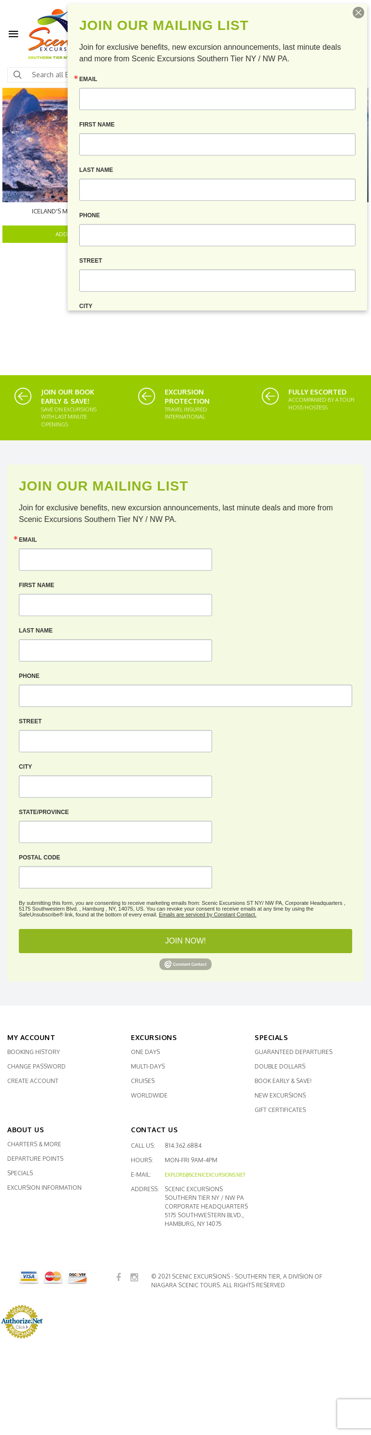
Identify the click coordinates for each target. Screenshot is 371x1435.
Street (30, 721)
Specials (20, 1173)
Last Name (36, 630)
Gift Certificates (280, 1109)
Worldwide (149, 1095)
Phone (29, 676)
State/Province (44, 812)
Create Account (32, 1080)
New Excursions (280, 1095)
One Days (145, 1051)
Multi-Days (148, 1066)
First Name (36, 585)
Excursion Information (44, 1187)
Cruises (143, 1080)
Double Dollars (280, 1066)
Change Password (36, 1066)
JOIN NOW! (185, 941)
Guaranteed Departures (293, 1051)
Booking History (33, 1051)
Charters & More (34, 1144)
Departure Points (35, 1158)
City (25, 767)
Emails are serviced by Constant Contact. (208, 914)
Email (28, 540)
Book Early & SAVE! (283, 1080)
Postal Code (39, 857)
